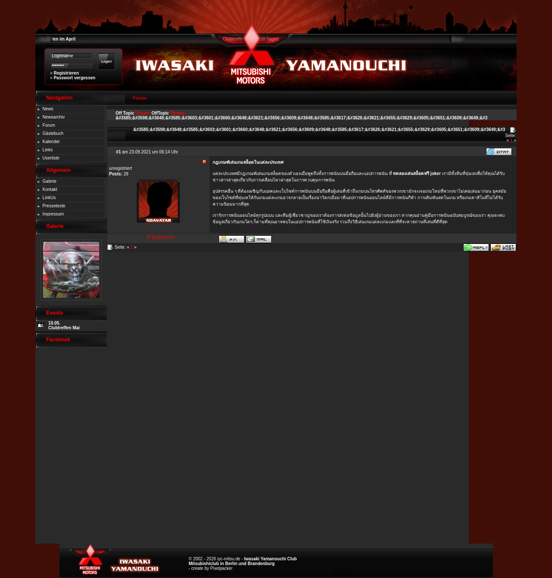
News (48, 108)
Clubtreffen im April (55, 39)
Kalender (51, 141)
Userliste (51, 158)
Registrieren (65, 73)
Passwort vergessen (74, 77)
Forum (49, 125)
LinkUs (49, 197)
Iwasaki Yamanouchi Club (270, 558)
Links (48, 149)
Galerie (49, 181)
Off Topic (125, 113)
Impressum (53, 214)
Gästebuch (53, 133)
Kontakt (50, 189)
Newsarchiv (54, 117)
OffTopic (160, 113)
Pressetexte (54, 205)
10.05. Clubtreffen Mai (64, 325)
